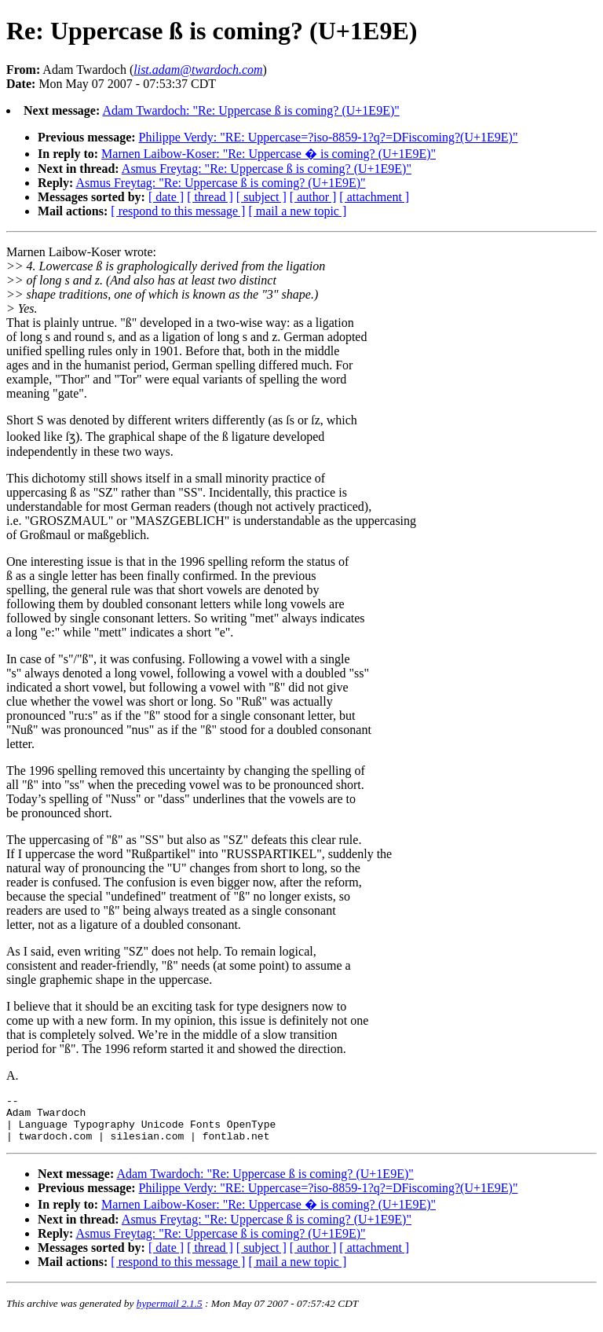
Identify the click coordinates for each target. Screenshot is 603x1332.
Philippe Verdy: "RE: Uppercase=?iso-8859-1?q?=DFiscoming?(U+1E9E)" (328, 137)
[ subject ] (261, 197)
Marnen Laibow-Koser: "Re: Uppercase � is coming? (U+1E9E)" (268, 153)
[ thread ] (210, 197)
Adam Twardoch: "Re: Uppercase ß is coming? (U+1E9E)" (250, 110)
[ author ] (313, 197)
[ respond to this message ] (178, 211)
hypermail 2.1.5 (170, 1313)
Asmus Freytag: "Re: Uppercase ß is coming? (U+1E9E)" (266, 168)
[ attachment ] (374, 197)
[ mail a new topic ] (297, 211)
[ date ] (166, 197)
